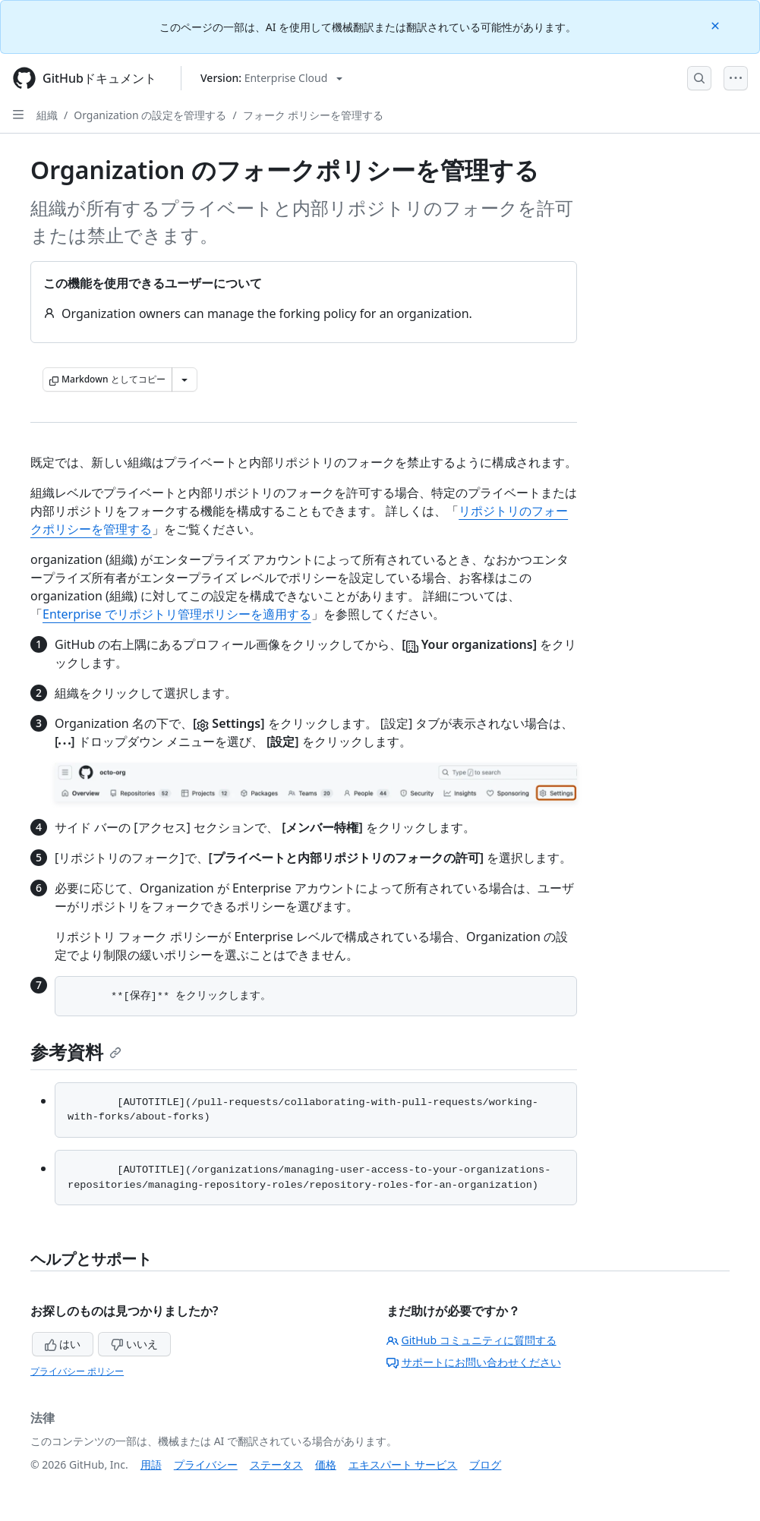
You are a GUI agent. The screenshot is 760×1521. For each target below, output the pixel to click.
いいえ (134, 1344)
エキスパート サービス (403, 1464)
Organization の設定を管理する (150, 115)
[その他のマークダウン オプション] (184, 379)
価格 (325, 1464)
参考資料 (75, 1051)
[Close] (717, 24)
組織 (47, 115)
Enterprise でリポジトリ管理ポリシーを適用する (177, 614)
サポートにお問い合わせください (473, 1362)
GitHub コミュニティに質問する (471, 1340)
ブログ (485, 1464)
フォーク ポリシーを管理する (313, 115)
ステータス (276, 1464)
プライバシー (206, 1464)
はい (63, 1344)
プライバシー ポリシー (77, 1371)
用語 (151, 1464)
